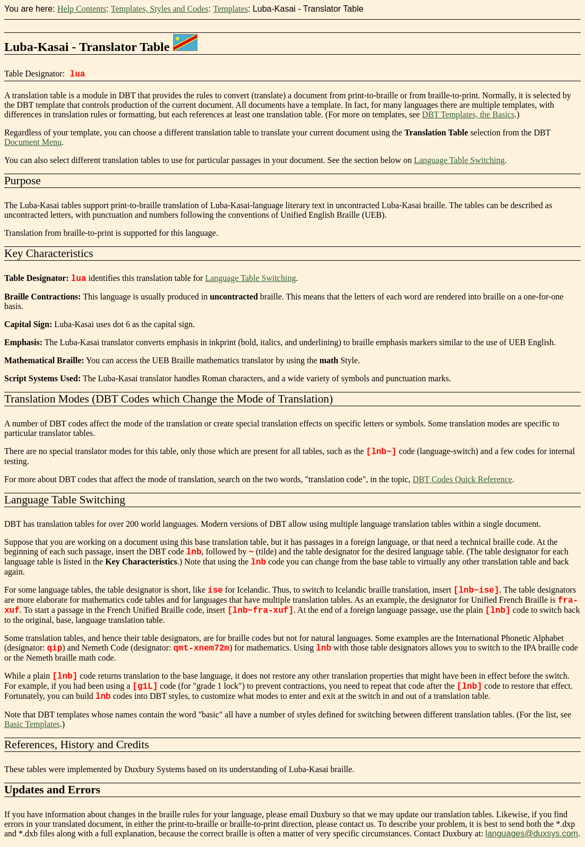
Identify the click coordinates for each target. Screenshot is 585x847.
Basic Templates (32, 724)
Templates (230, 8)
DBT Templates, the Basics (468, 114)
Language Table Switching (459, 160)
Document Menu (33, 142)
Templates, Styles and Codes (160, 8)
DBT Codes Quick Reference (462, 479)
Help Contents (81, 8)
